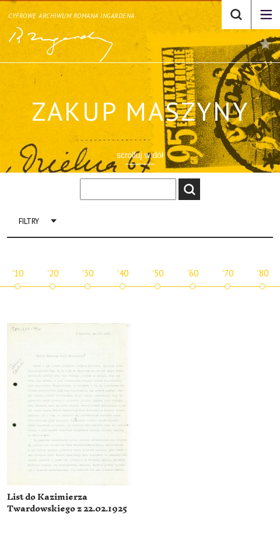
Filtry (29, 221)
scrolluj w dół (140, 155)
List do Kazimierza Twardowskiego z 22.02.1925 (67, 503)
